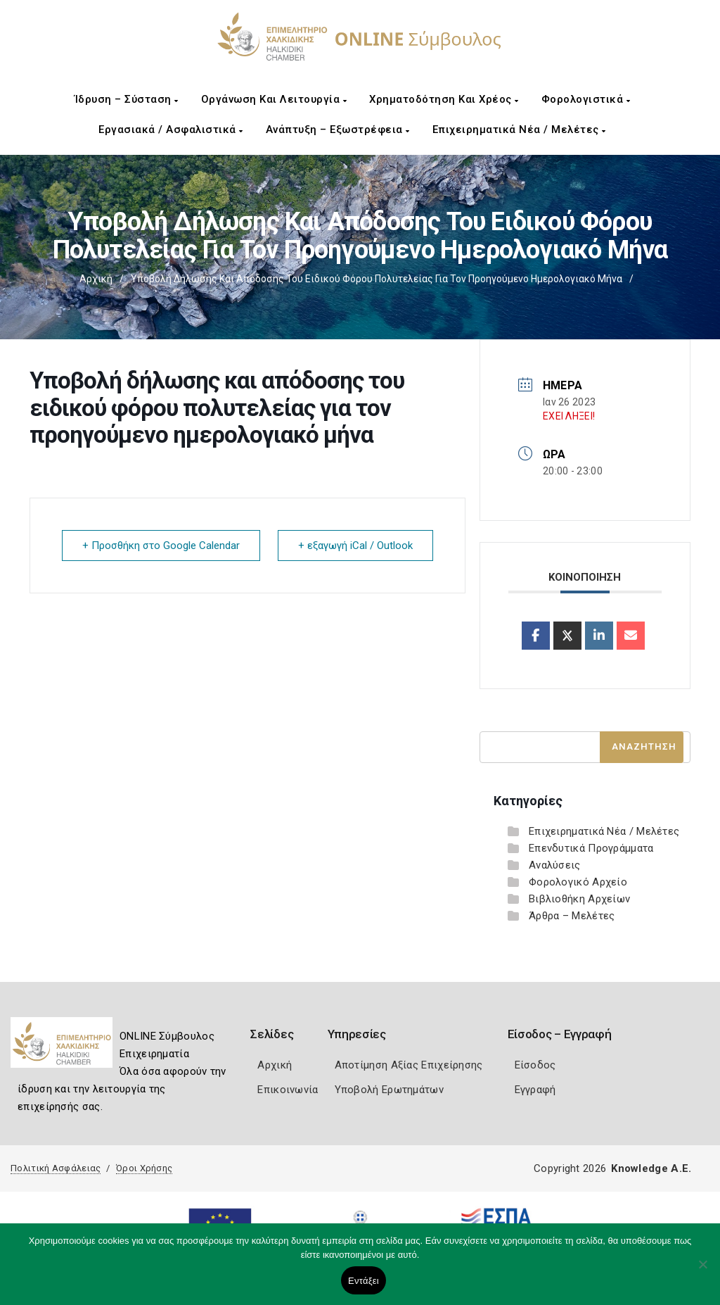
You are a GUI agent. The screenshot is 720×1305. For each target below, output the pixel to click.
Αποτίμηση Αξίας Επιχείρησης (409, 1065)
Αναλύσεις (555, 865)
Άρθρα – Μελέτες (572, 915)
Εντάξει (363, 1280)
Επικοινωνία (287, 1089)
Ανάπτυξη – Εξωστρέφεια (338, 129)
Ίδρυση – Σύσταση (127, 99)
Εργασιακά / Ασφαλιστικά (170, 129)
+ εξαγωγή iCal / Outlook (355, 545)
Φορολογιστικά (586, 99)
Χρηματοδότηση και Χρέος (444, 99)
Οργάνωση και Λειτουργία (274, 99)
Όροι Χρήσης (144, 1168)
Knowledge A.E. (651, 1168)
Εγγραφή (535, 1089)
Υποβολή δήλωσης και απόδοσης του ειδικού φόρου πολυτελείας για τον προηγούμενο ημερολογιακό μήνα (376, 278)
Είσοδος (535, 1065)
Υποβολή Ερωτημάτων (389, 1089)
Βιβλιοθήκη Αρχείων (579, 899)
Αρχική (95, 278)
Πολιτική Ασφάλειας (56, 1168)
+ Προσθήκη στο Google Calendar (161, 545)
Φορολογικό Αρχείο (578, 882)
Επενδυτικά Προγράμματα (591, 848)
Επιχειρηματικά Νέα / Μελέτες (519, 129)
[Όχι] (702, 1271)
